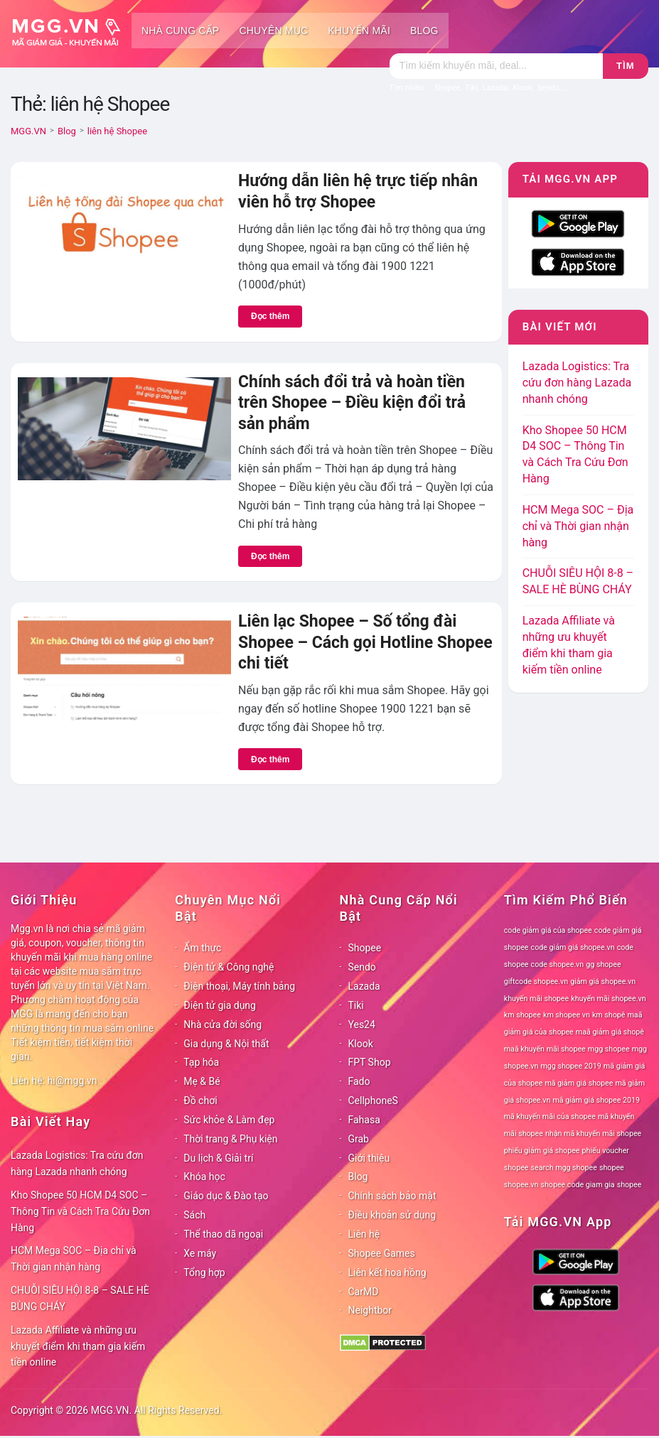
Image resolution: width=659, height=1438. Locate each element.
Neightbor (370, 1310)
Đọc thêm (270, 316)
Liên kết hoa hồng (387, 1272)
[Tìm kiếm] (496, 66)
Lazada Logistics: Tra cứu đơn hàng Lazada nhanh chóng (577, 383)
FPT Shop (369, 1062)
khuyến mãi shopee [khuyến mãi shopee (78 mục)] (536, 998)
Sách (194, 1215)
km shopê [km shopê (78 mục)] (608, 1015)
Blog (424, 30)
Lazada (364, 986)
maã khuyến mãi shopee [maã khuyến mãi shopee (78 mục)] (545, 1049)
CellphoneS (373, 1100)
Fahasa (364, 1119)
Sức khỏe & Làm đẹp (228, 1119)
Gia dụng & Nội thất (226, 1043)
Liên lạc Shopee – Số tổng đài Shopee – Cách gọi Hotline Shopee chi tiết (365, 642)
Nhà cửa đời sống (222, 1024)
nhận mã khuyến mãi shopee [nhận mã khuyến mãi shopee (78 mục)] (593, 1133)
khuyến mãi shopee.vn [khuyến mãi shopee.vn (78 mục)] (608, 998)
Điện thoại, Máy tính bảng (239, 986)
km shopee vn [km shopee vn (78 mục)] (566, 1015)
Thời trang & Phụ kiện (230, 1139)
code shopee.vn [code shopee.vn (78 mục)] (557, 964)
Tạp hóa (201, 1062)
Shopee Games (381, 1253)
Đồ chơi (200, 1100)
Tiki (356, 1005)
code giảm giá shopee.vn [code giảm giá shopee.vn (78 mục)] (573, 947)
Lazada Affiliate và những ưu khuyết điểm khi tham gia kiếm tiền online (78, 1346)
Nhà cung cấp (180, 30)
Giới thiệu (369, 1158)
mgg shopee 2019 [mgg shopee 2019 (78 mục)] (570, 1066)
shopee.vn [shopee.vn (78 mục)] (521, 1184)
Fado (359, 1081)
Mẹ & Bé (201, 1081)
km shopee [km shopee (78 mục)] (522, 1015)
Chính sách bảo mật (392, 1195)
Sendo (362, 967)
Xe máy (199, 1253)
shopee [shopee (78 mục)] (611, 1167)
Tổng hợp (204, 1272)
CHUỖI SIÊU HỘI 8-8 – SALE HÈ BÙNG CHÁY (80, 1298)
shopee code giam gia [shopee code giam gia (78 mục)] (577, 1184)
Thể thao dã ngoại (223, 1234)
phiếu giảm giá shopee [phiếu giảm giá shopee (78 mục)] (542, 1150)
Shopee (365, 947)
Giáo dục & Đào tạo (225, 1195)
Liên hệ (364, 1234)
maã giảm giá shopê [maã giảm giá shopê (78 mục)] (610, 1032)
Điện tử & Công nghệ (228, 967)
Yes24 (361, 1024)
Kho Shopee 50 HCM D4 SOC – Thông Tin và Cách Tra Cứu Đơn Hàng (80, 1211)
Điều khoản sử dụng (392, 1215)
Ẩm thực (202, 947)
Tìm (625, 65)
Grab (358, 1139)
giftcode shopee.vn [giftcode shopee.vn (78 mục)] (536, 981)
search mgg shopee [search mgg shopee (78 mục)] (564, 1167)
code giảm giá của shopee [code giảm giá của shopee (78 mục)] (548, 930)
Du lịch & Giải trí (218, 1158)
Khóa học (204, 1176)
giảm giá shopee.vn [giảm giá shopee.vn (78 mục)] (603, 981)
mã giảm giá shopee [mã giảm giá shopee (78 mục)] (579, 1083)
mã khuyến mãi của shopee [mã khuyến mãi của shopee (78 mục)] (550, 1116)
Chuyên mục (273, 30)
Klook (360, 1043)
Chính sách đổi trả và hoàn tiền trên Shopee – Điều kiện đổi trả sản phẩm (352, 402)
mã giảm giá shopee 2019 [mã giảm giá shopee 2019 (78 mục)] (596, 1100)
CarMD (363, 1291)
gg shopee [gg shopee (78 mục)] (603, 964)
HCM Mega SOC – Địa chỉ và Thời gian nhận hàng (578, 526)
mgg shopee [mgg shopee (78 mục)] (609, 1049)
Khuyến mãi (359, 30)
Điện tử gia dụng (219, 1005)
